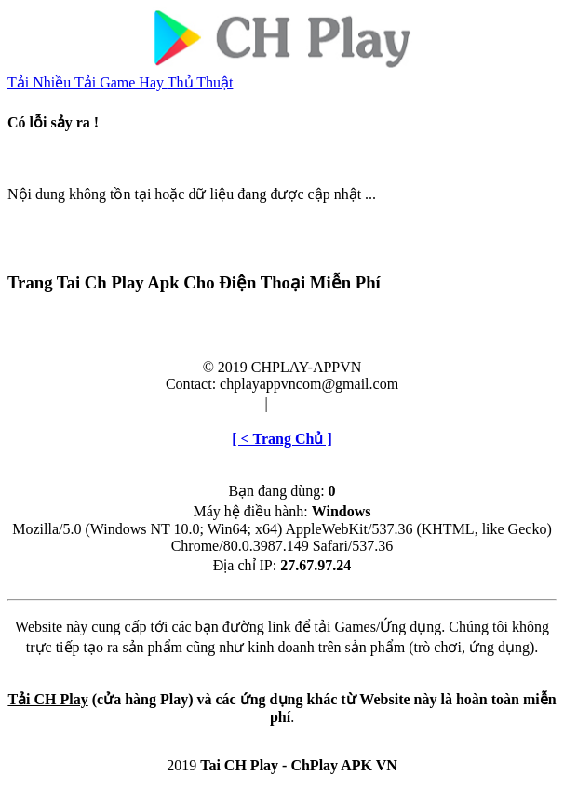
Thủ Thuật (201, 82)
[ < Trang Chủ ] (281, 439)
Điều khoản (225, 403)
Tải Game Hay (121, 82)
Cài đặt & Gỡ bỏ (324, 403)
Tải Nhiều (40, 82)
